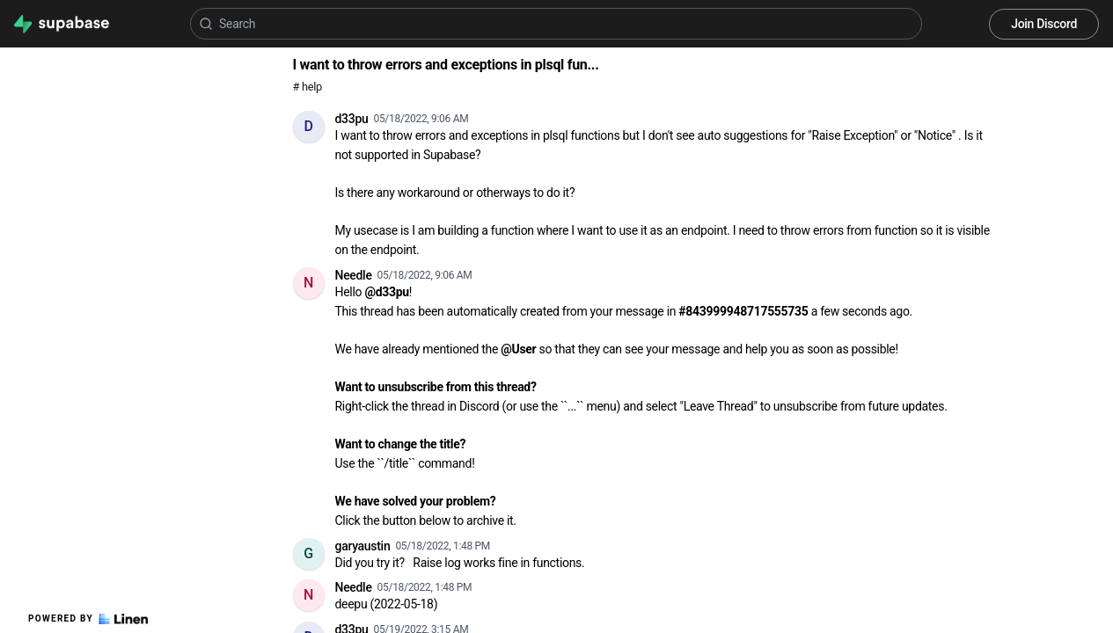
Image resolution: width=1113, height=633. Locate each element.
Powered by (88, 619)
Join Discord (1044, 24)
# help (307, 86)
